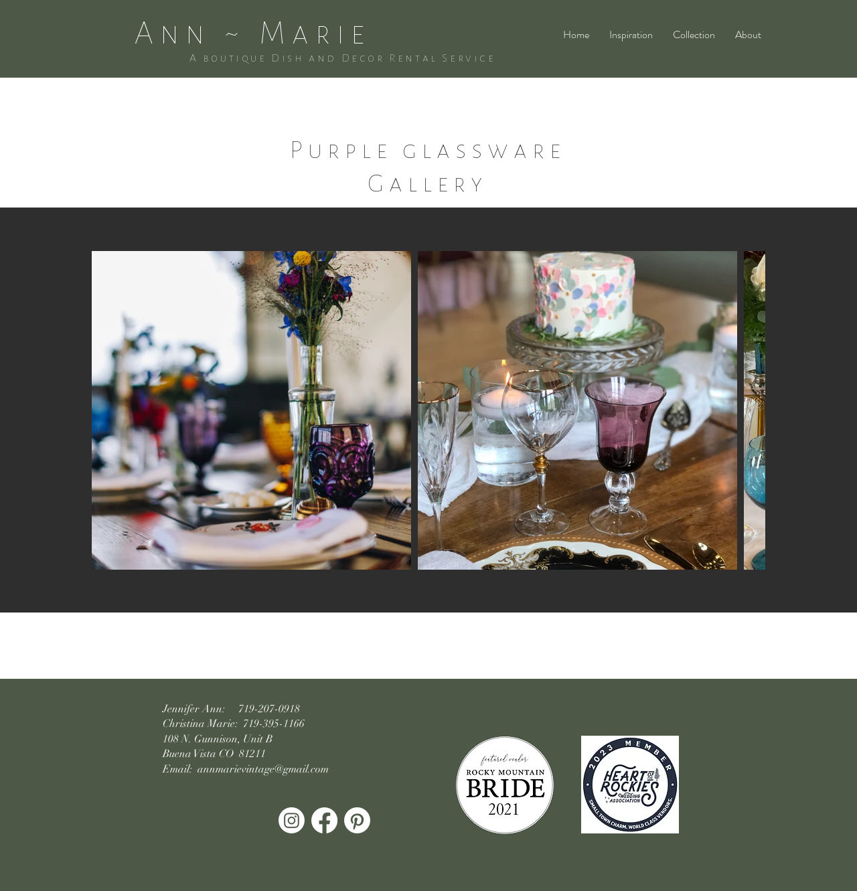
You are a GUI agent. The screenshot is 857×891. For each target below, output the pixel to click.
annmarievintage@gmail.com (263, 769)
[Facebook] (324, 820)
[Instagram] (292, 820)
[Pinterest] (357, 820)
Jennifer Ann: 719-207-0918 (231, 709)
